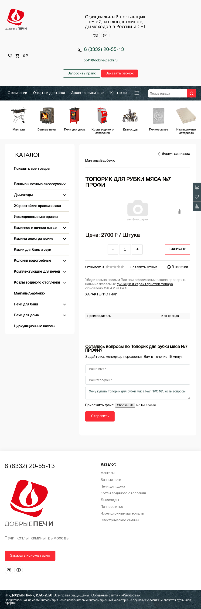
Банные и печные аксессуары (38, 184)
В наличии (177, 267)
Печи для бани (26, 304)
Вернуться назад (176, 153)
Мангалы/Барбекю (29, 293)
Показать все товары (32, 169)
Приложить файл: (100, 405)
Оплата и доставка (49, 93)
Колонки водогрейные (32, 260)
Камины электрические (33, 239)
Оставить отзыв (143, 267)
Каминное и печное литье (35, 228)
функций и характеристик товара (145, 284)
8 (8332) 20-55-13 (104, 49)
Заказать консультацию (30, 555)
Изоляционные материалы (36, 217)
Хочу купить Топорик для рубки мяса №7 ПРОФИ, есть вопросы (137, 393)
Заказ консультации (87, 93)
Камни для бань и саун (32, 249)
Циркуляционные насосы (34, 326)
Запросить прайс (82, 73)
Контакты (118, 93)
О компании (17, 93)
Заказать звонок (120, 73)
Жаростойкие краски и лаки (37, 206)
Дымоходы (23, 195)
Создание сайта (104, 595)
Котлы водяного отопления (37, 282)
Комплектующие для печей (37, 271)
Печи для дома (26, 315)
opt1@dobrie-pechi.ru (101, 60)
